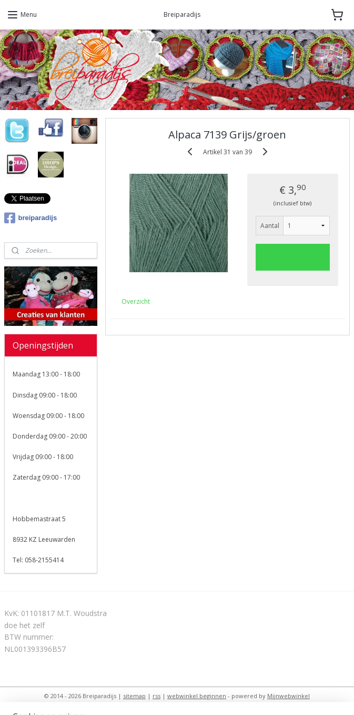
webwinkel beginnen (196, 696)
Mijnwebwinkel (288, 696)
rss (156, 696)
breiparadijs (30, 218)
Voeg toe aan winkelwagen (292, 257)
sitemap (134, 696)
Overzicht (136, 301)
